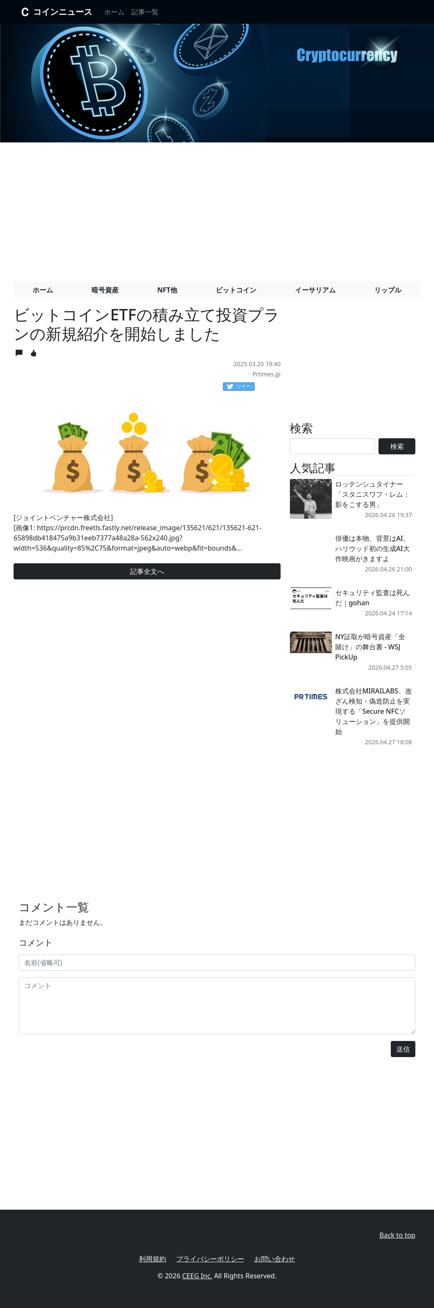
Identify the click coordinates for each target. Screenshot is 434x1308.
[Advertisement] (217, 208)
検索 (397, 446)
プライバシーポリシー (210, 1258)
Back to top (397, 1235)
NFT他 (167, 290)
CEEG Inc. (197, 1275)
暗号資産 (105, 290)
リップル (387, 290)
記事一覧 (145, 12)
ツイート (241, 386)
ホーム (114, 12)
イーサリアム (315, 290)
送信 (403, 1049)
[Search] (332, 446)
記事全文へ (147, 571)
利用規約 (152, 1258)
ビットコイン (236, 290)
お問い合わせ (274, 1258)
